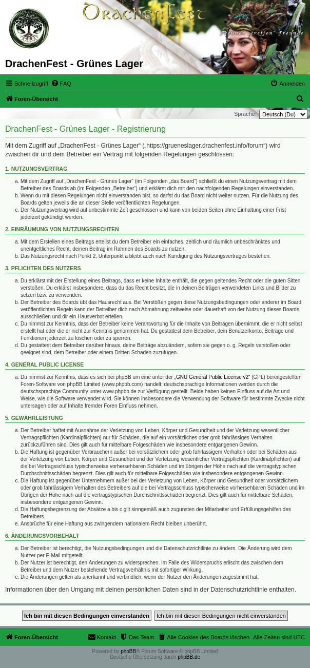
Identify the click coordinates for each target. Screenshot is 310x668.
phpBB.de (189, 657)
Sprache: (245, 114)
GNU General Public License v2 (212, 377)
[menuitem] (61, 83)
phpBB (128, 651)
